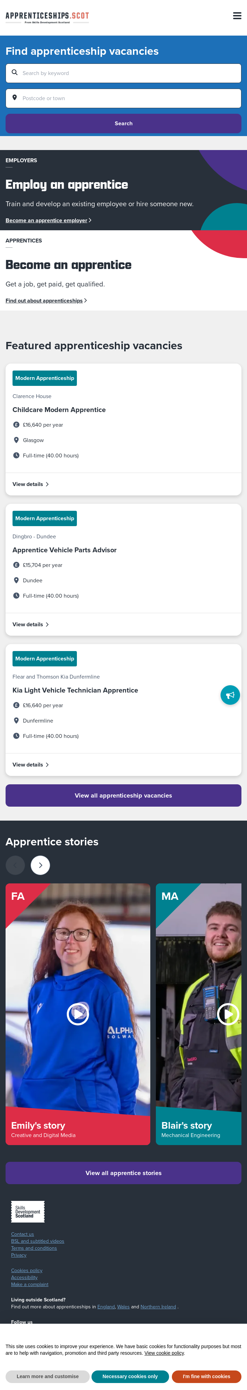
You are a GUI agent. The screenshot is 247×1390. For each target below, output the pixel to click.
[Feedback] (230, 695)
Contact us (22, 1234)
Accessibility (24, 1277)
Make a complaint (29, 1284)
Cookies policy (26, 1270)
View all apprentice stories (124, 1173)
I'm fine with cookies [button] (206, 1376)
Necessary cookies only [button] (130, 1376)
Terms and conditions (34, 1248)
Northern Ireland (158, 1306)
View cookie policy (164, 1353)
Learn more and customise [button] (48, 1376)
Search (124, 123)
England (106, 1306)
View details (31, 484)
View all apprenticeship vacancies (123, 795)
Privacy (18, 1255)
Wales (123, 1306)
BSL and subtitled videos (37, 1241)
